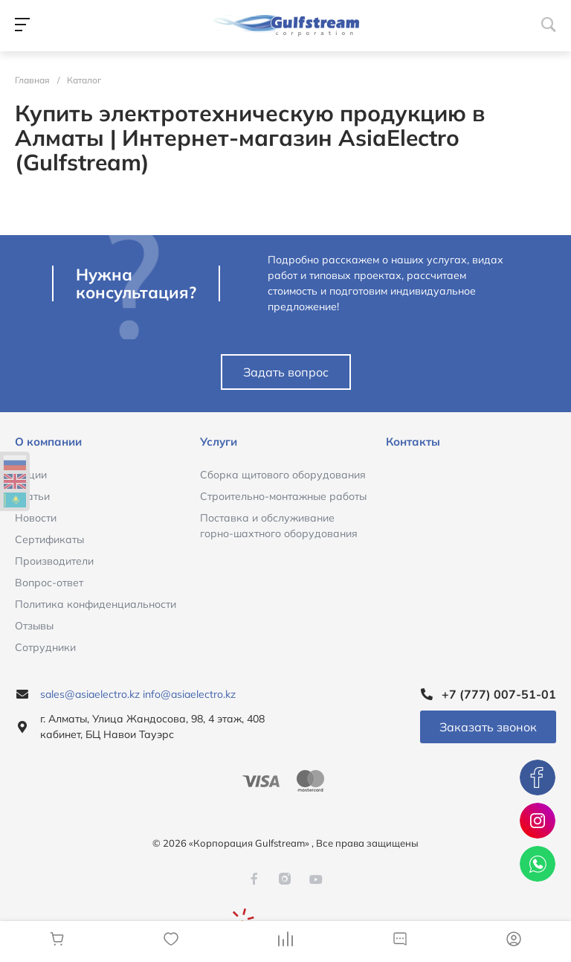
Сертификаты (49, 539)
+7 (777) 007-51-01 (499, 694)
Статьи (32, 496)
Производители (54, 561)
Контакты (413, 441)
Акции (31, 474)
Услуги (218, 441)
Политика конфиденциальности (95, 604)
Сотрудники (45, 647)
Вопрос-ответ (49, 582)
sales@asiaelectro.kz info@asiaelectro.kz (138, 694)
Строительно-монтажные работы (283, 496)
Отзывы (34, 625)
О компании (48, 441)
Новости (36, 518)
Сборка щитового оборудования (283, 474)
